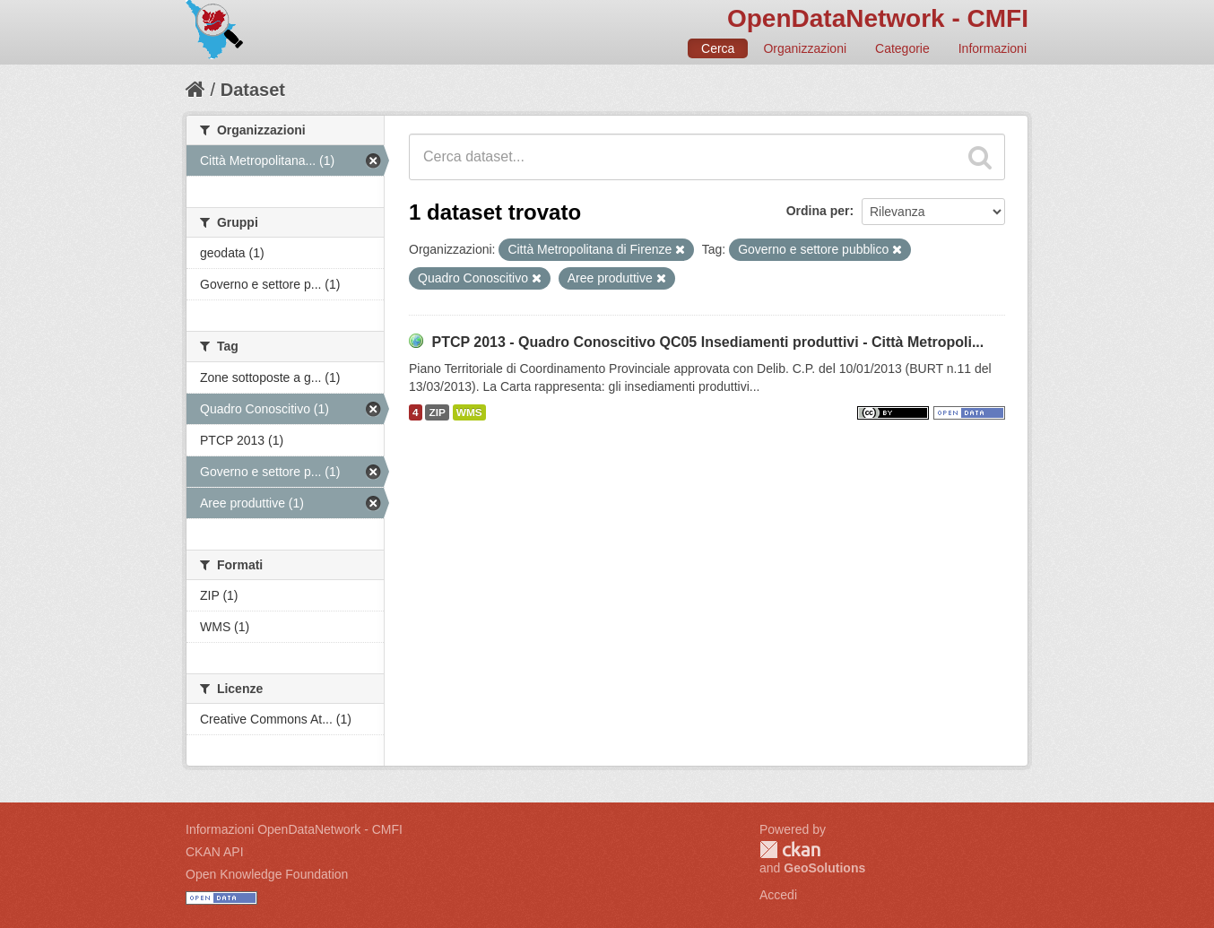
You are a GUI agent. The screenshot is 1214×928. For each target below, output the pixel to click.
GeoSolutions (824, 868)
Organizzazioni (804, 48)
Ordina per (818, 211)
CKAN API (215, 852)
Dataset (253, 90)
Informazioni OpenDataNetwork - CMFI (294, 829)
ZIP (437, 412)
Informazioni (992, 48)
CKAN (789, 849)
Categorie (902, 48)
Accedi (778, 895)
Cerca (717, 48)
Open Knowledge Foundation (267, 874)
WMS (469, 412)
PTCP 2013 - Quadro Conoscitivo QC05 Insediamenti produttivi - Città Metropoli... (707, 342)
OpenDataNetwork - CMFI (877, 18)
